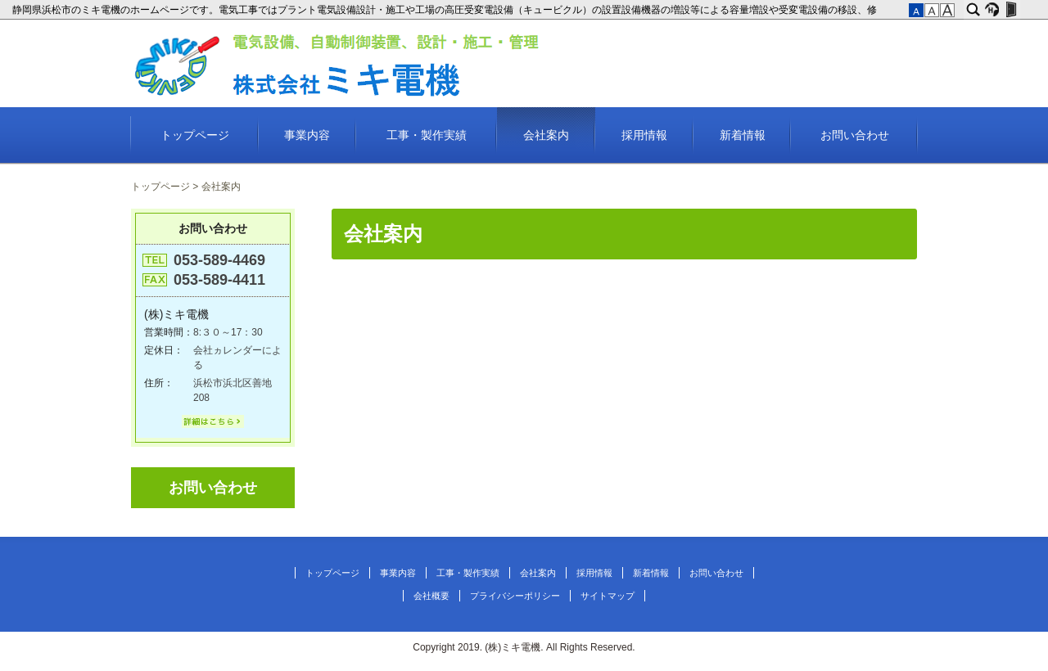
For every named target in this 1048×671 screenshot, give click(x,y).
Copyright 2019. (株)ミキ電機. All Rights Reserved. (524, 647)
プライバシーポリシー (515, 596)
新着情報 (743, 135)
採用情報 (644, 135)
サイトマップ (607, 596)
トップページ (194, 135)
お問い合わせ (854, 135)
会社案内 (546, 135)
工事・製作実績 (426, 135)
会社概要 (431, 596)
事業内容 (307, 135)
